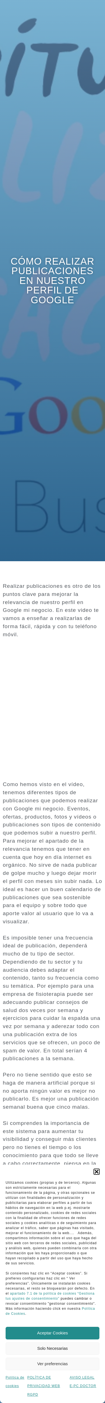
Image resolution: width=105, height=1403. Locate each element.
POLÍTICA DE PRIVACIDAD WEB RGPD (43, 1386)
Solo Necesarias (52, 1348)
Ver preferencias (52, 1363)
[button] (96, 1171)
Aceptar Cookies (52, 1332)
